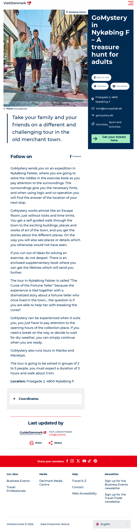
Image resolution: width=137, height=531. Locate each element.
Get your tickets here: (109, 138)
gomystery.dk (104, 115)
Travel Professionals (16, 489)
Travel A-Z (79, 481)
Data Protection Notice (54, 524)
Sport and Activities (115, 124)
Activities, (102, 124)
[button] (84, 3)
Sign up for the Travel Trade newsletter (115, 498)
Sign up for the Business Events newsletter (116, 484)
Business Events (18, 481)
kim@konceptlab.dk (109, 108)
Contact (78, 487)
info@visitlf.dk (57, 434)
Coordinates (26, 399)
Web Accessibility (84, 493)
